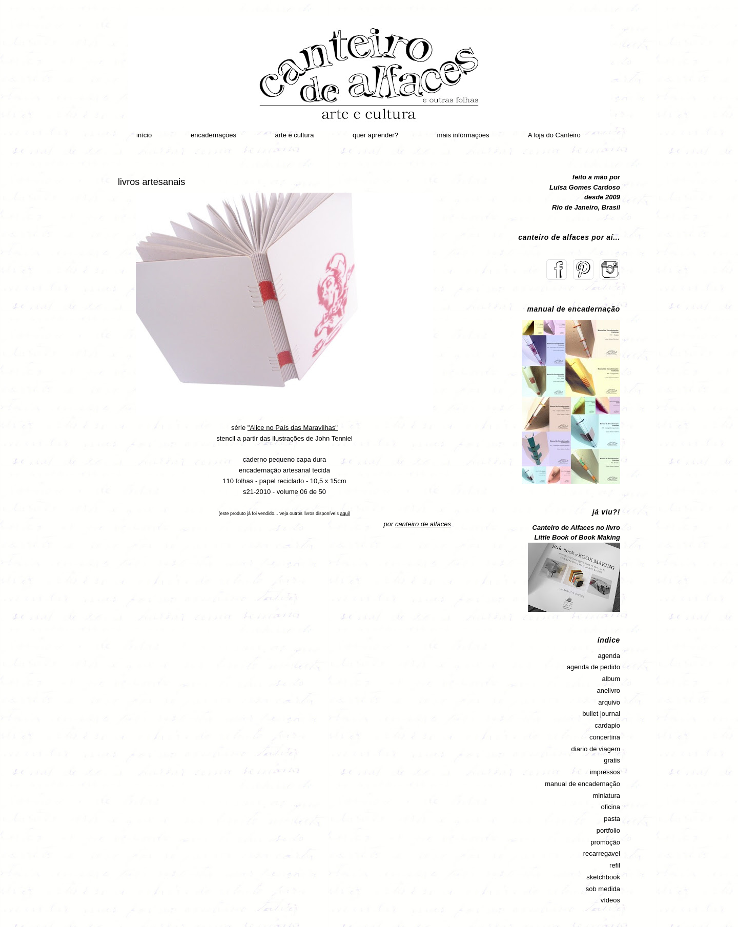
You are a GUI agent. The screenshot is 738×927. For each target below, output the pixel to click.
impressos (605, 772)
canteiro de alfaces (423, 524)
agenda (609, 656)
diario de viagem (595, 749)
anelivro (608, 690)
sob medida (603, 889)
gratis (612, 760)
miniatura (606, 795)
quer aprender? (375, 135)
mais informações (463, 135)
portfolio (608, 830)
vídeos (610, 900)
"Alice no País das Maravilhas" (293, 427)
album (611, 679)
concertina (604, 737)
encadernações (213, 135)
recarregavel (601, 853)
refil (614, 865)
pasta (612, 818)
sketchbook (603, 877)
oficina (610, 807)
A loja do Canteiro (554, 135)
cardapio (607, 725)
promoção (605, 842)
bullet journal (601, 713)
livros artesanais (151, 182)
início (144, 135)
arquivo (609, 702)
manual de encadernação (582, 784)
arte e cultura (294, 135)
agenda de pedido (593, 667)
